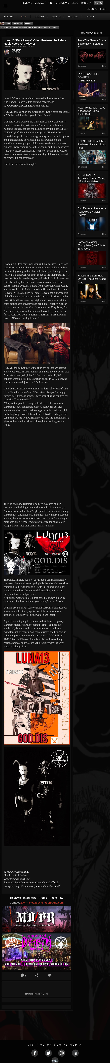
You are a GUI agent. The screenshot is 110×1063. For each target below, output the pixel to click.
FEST (103, 9)
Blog (8, 23)
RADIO (84, 3)
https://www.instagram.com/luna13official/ (37, 886)
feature (28, 23)
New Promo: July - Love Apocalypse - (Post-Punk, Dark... (91, 111)
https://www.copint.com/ (16, 871)
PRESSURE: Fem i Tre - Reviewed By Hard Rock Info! (92, 144)
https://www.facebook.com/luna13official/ (37, 882)
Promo (43, 897)
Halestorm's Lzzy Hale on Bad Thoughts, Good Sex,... (92, 279)
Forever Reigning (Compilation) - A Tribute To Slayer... (91, 245)
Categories (17, 23)
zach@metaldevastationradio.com (42, 902)
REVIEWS (26, 3)
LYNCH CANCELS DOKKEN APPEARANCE (88, 77)
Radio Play (56, 897)
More (90, 17)
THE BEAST (16, 50)
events (56, 17)
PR (50, 3)
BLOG (75, 3)
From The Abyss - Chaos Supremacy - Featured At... (92, 44)
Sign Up (98, 3)
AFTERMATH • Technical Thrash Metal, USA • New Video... (91, 178)
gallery (39, 17)
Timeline (8, 17)
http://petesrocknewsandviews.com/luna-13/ (26, 105)
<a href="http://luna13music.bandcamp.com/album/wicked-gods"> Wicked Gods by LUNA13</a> (37, 857)
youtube (73, 17)
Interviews (30, 897)
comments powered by (36, 994)
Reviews (16, 897)
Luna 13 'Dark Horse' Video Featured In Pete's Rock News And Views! (29, 27)
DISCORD (92, 9)
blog (24, 17)
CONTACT (40, 3)
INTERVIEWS (62, 3)
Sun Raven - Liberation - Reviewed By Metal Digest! (92, 211)
